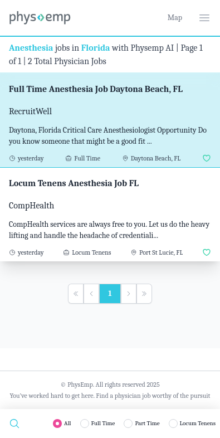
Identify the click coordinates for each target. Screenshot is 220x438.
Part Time (147, 423)
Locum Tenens (198, 423)
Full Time (103, 423)
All (67, 423)
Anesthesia (31, 48)
